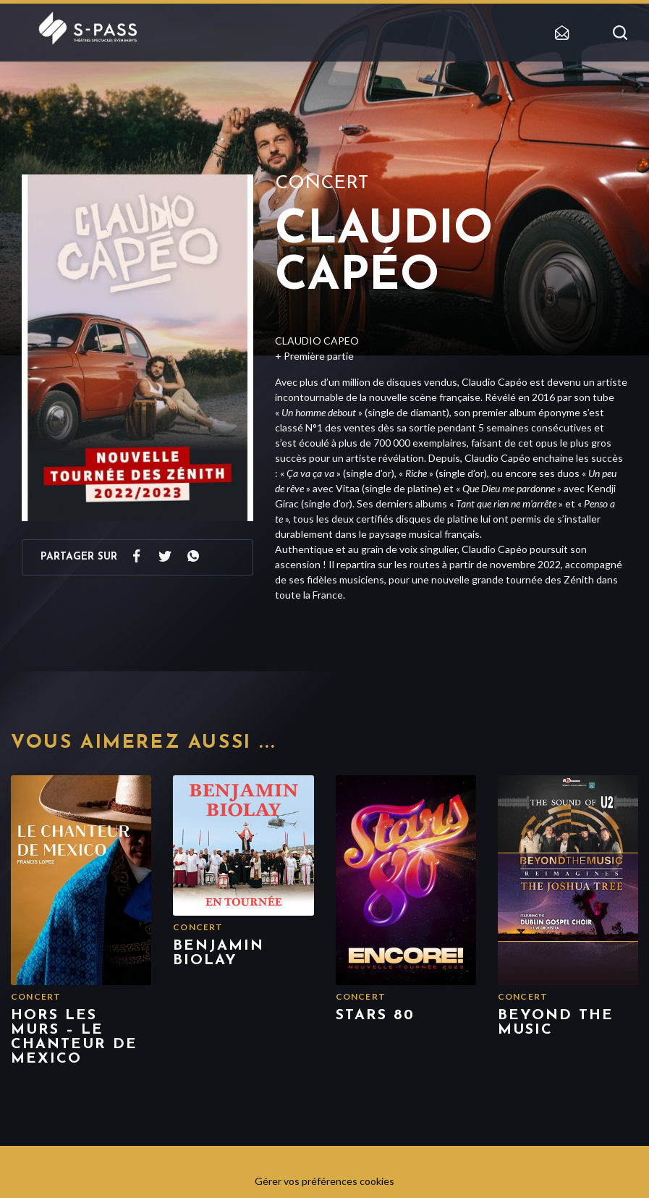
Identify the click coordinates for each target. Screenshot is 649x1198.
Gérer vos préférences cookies (324, 1181)
